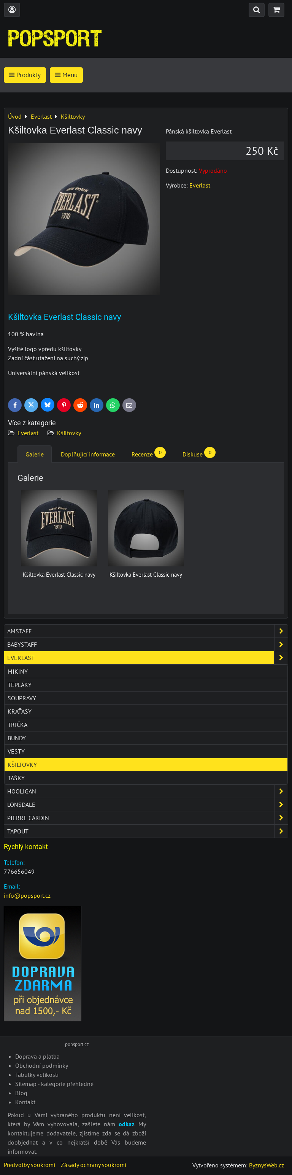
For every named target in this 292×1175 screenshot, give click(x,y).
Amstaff (147, 631)
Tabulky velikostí (37, 1074)
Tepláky (20, 684)
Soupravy (22, 698)
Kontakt (25, 1102)
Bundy (17, 738)
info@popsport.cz (27, 895)
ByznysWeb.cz (266, 1165)
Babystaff (147, 644)
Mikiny (18, 671)
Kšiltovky (69, 433)
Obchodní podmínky (41, 1065)
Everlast (27, 433)
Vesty (16, 751)
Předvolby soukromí (29, 1165)
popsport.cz (77, 1044)
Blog (21, 1093)
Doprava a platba (37, 1056)
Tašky (16, 778)
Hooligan (147, 791)
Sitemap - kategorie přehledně (54, 1084)
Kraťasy (20, 711)
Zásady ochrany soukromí (93, 1165)
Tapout (147, 831)
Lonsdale (147, 804)
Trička (17, 724)
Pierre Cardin (147, 817)
